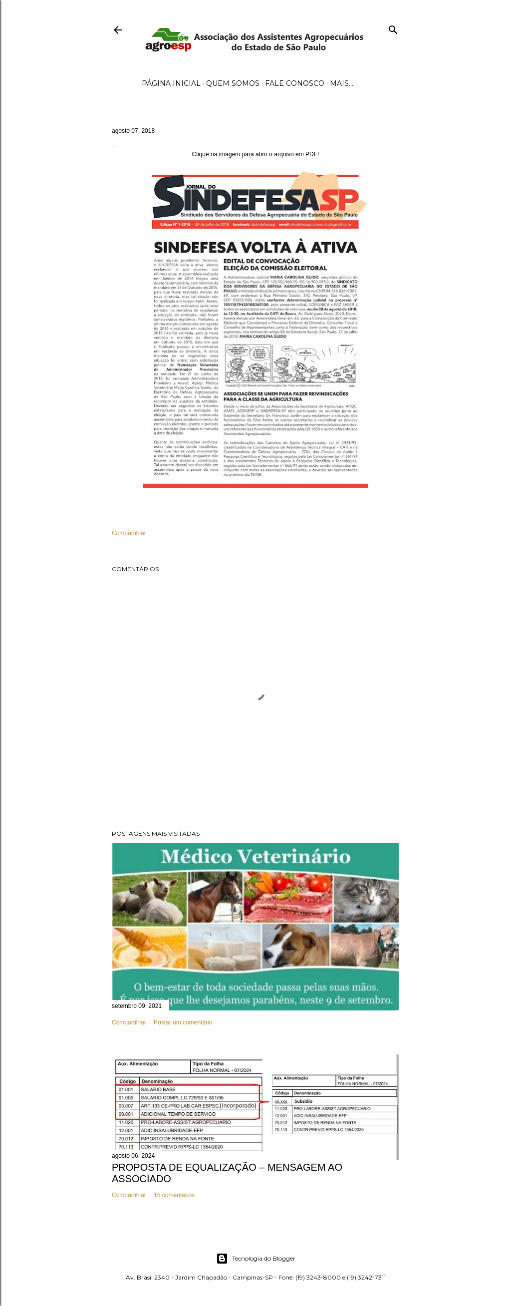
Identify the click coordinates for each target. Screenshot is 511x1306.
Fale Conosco (294, 83)
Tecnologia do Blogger (255, 1259)
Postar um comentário (183, 1022)
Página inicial (171, 83)
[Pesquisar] (393, 27)
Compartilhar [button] (129, 533)
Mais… (341, 83)
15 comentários (174, 1195)
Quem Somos (232, 83)
